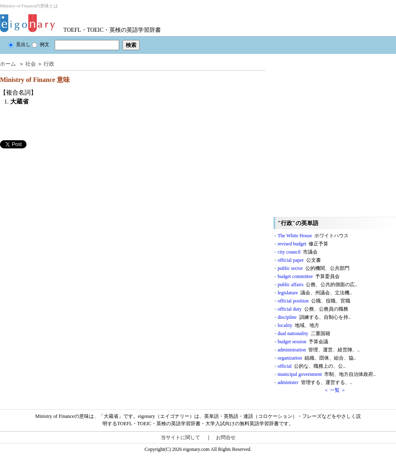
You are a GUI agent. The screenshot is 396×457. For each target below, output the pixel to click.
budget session (303, 341)
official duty (313, 309)
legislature (315, 293)
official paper (299, 260)
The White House (313, 235)
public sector (313, 268)
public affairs (317, 284)
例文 (40, 44)
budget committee (309, 276)
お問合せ (226, 437)
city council (298, 252)
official (311, 366)
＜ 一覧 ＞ (335, 390)
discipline (314, 317)
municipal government (327, 374)
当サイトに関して (180, 437)
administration (319, 350)
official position (314, 301)
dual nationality (304, 333)
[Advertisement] (76, 231)
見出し (19, 44)
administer (315, 382)
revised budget (303, 244)
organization (317, 358)
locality (298, 325)
